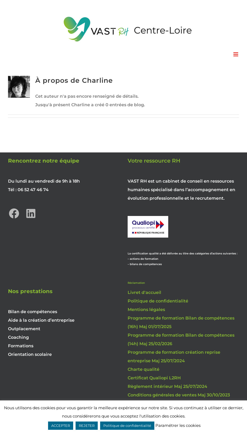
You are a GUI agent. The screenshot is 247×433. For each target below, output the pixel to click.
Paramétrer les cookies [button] (178, 425)
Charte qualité (143, 369)
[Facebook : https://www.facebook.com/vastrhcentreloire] (14, 213)
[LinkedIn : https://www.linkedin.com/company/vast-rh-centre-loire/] (31, 213)
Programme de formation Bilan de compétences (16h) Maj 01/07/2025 (181, 322)
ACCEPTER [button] (60, 425)
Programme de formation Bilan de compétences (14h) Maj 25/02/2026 (181, 339)
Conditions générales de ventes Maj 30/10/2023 (179, 394)
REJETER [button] (87, 425)
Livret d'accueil (144, 292)
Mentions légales (146, 309)
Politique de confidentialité (158, 301)
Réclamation (136, 283)
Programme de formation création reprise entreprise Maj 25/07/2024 (174, 356)
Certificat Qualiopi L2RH (154, 377)
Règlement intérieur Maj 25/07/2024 (167, 386)
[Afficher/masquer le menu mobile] (236, 54)
